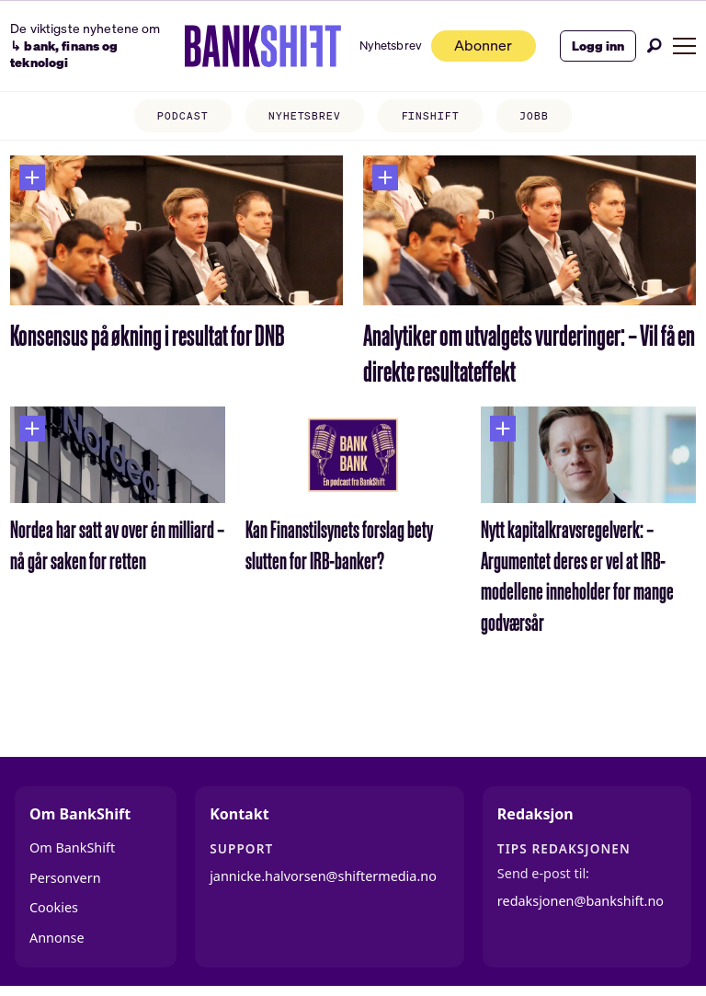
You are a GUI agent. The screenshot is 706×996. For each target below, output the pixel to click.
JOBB (534, 115)
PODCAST (182, 115)
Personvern (65, 878)
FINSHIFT (431, 115)
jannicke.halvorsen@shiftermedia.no (323, 876)
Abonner (480, 45)
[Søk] (654, 45)
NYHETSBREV (304, 115)
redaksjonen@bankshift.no (580, 901)
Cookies (53, 907)
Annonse (57, 937)
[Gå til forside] (259, 46)
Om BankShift (72, 847)
